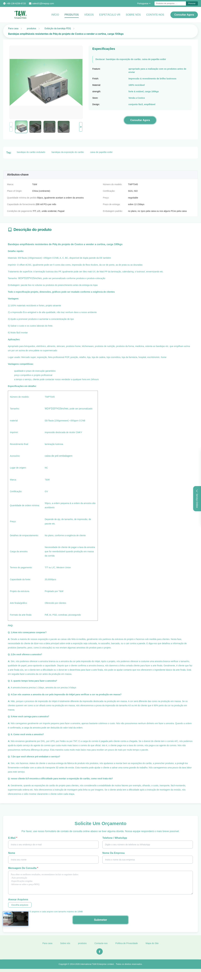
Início (55, 14)
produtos (31, 28)
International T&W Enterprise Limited (97, 966)
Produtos (72, 14)
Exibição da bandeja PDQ (58, 28)
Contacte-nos (101, 945)
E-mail (12, 838)
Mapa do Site (152, 945)
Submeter (100, 919)
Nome (11, 853)
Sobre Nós (133, 14)
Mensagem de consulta (23, 868)
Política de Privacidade (126, 945)
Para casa (13, 28)
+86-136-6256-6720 (16, 3)
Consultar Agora (184, 14)
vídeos (89, 14)
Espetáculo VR (109, 14)
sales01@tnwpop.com (43, 3)
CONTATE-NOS (155, 14)
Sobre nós (65, 945)
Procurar (192, 3)
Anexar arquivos (18, 899)
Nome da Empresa (113, 853)
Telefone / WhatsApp (114, 838)
